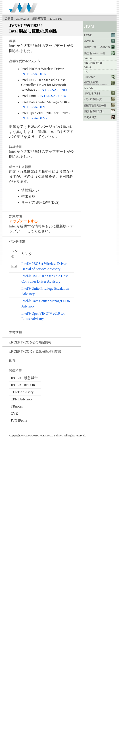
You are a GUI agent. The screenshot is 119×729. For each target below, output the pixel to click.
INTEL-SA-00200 (53, 90)
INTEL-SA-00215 (34, 107)
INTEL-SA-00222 (34, 118)
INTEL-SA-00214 (53, 96)
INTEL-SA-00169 (34, 74)
